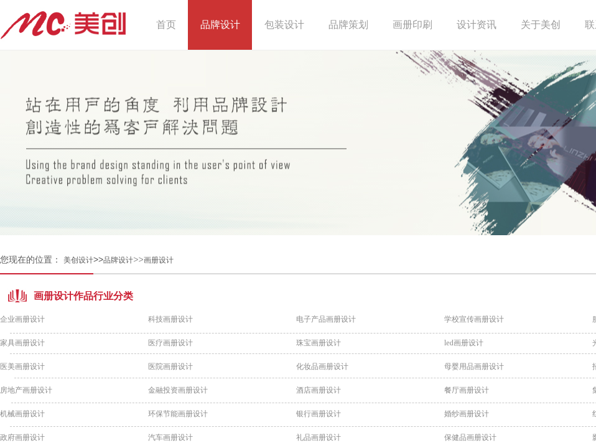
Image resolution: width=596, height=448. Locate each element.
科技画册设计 (170, 319)
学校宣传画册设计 (474, 319)
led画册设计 (463, 342)
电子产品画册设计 (326, 319)
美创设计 (78, 260)
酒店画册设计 (318, 390)
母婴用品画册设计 (474, 366)
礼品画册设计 (318, 437)
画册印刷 (412, 24)
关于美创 (541, 24)
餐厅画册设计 (466, 390)
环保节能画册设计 (178, 413)
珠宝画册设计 (318, 342)
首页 (166, 24)
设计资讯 (476, 24)
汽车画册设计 (170, 437)
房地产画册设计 (26, 390)
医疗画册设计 (170, 342)
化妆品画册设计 (322, 366)
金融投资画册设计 (178, 390)
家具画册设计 (22, 342)
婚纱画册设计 (466, 413)
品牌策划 (348, 24)
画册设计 (159, 260)
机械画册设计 (22, 413)
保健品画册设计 (470, 437)
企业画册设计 (22, 319)
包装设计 (284, 24)
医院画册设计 (170, 366)
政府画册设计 (22, 437)
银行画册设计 (318, 413)
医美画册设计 (22, 366)
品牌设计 (118, 260)
